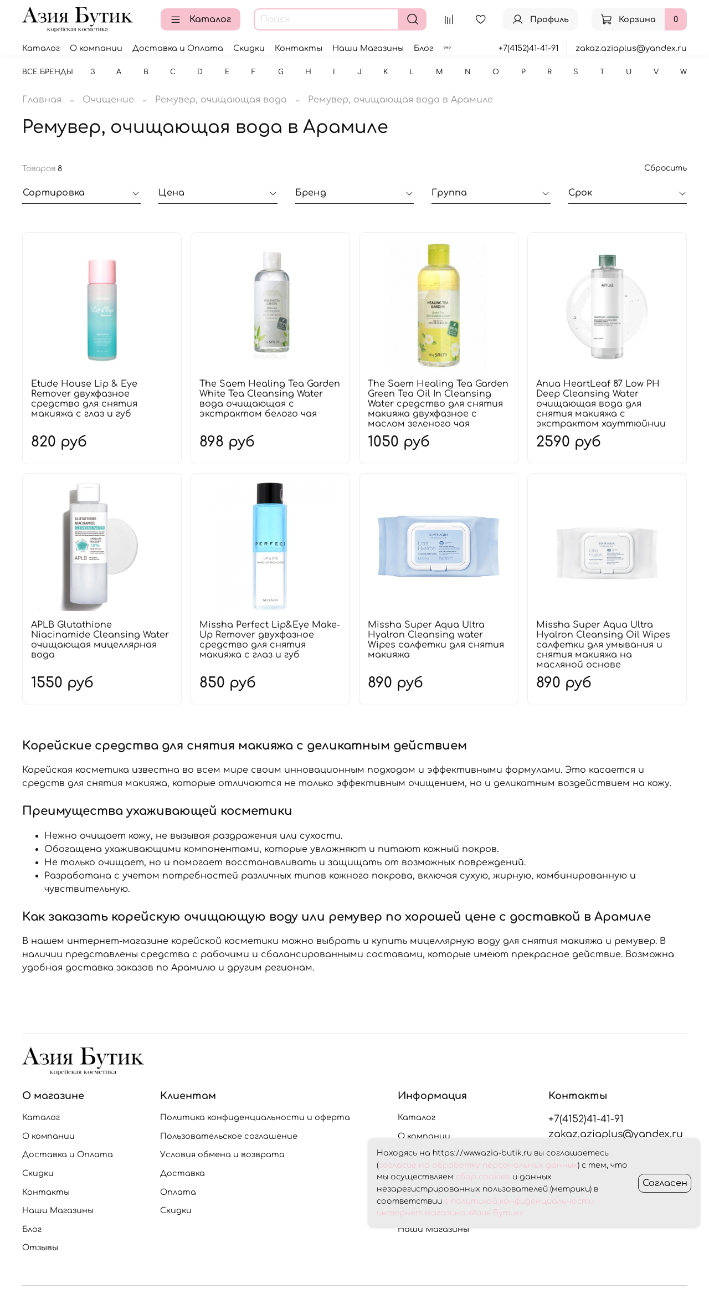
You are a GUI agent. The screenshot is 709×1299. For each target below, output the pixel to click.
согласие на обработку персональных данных (478, 1165)
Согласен (665, 1183)
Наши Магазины (368, 48)
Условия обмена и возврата (222, 1154)
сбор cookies (483, 1177)
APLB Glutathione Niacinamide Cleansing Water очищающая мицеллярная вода (100, 640)
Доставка (182, 1173)
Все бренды (47, 72)
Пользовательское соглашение (228, 1136)
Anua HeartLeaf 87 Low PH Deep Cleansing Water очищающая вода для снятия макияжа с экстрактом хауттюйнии (601, 404)
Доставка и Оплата (177, 48)
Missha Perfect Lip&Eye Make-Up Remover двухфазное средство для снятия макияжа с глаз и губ (269, 640)
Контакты (298, 48)
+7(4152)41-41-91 (528, 48)
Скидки (249, 48)
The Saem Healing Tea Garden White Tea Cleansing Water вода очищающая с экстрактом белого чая (269, 399)
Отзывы (40, 1247)
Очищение (108, 100)
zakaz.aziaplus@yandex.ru (631, 48)
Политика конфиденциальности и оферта (255, 1117)
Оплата (178, 1192)
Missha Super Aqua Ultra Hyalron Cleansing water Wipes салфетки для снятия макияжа (436, 640)
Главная (41, 100)
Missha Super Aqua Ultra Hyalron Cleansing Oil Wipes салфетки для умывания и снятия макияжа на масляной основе (603, 645)
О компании (96, 48)
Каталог (200, 19)
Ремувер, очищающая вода (221, 100)
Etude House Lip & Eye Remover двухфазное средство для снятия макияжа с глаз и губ (84, 399)
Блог (423, 48)
